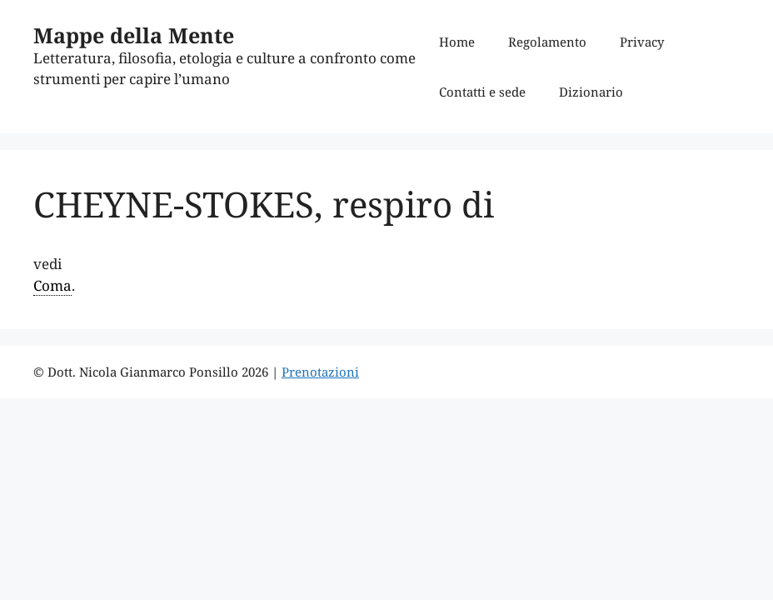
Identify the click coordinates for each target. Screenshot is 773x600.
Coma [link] (52, 285)
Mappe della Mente (133, 35)
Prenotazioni (320, 371)
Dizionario (591, 91)
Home (457, 41)
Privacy (642, 41)
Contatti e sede (482, 91)
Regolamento (547, 41)
